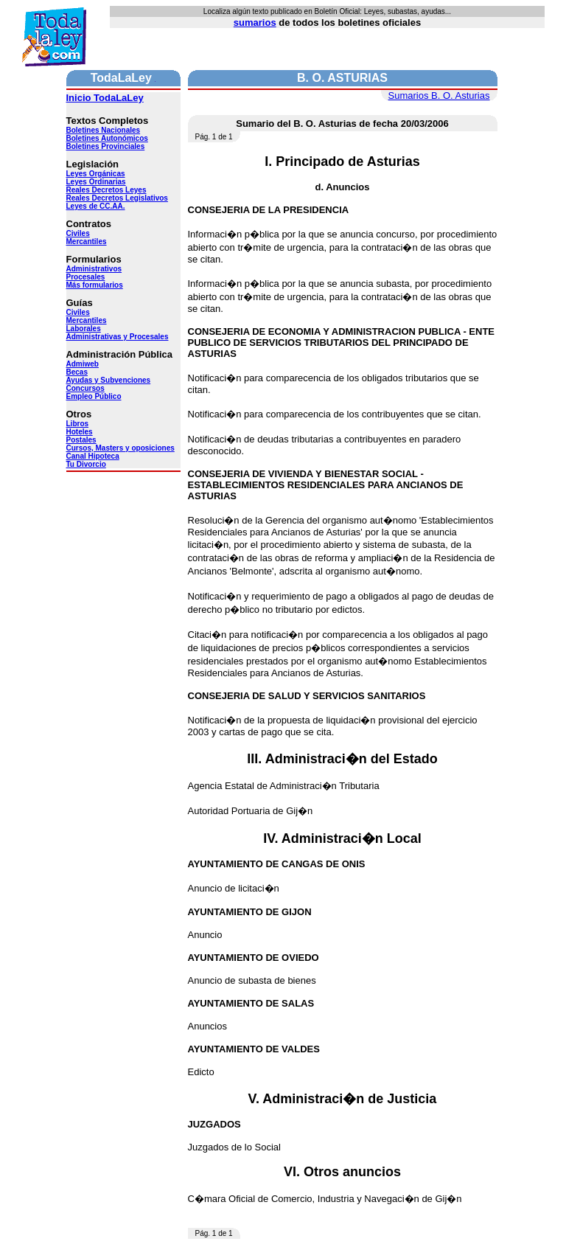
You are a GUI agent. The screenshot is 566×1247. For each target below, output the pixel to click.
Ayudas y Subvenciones (108, 380)
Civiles (78, 233)
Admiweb (82, 364)
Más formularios (94, 285)
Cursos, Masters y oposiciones (120, 448)
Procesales (85, 277)
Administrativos (94, 269)
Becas (77, 372)
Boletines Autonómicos (107, 138)
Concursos (85, 388)
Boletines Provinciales (105, 146)
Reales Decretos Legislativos (117, 198)
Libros (77, 424)
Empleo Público (94, 396)
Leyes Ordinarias (96, 182)
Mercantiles (86, 241)
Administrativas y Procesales (117, 337)
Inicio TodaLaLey (105, 97)
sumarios (255, 22)
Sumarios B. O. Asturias (439, 95)
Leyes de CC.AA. (95, 206)
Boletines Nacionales (103, 130)
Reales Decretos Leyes (106, 190)
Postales (81, 440)
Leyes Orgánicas (95, 174)
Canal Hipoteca (92, 456)
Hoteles (79, 432)
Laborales (83, 328)
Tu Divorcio (86, 464)
